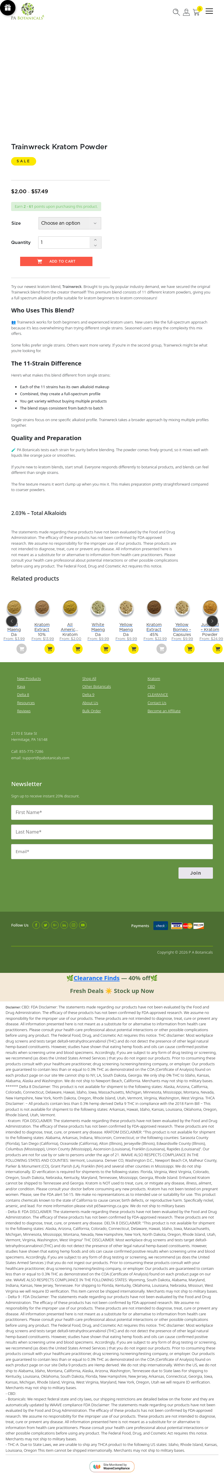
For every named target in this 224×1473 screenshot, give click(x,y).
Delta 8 (23, 692)
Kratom (154, 676)
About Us (90, 701)
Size (16, 223)
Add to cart (56, 261)
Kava (21, 684)
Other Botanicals (96, 684)
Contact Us (157, 701)
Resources (26, 701)
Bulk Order (91, 709)
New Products (29, 676)
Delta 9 (88, 692)
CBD (151, 684)
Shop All (89, 676)
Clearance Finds (97, 975)
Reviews (23, 709)
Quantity (21, 242)
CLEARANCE (158, 692)
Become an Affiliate (164, 709)
